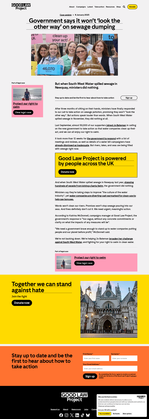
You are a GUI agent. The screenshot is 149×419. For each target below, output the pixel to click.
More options (127, 414)
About (71, 7)
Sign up (129, 97)
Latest (90, 7)
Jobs (86, 409)
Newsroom (76, 409)
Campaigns (81, 7)
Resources (110, 7)
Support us (55, 409)
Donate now (67, 171)
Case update (66, 15)
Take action (99, 7)
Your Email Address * (91, 364)
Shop (118, 7)
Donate (132, 7)
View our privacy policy (106, 406)
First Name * (88, 354)
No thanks (116, 414)
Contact (95, 409)
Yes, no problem (104, 414)
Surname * (115, 354)
